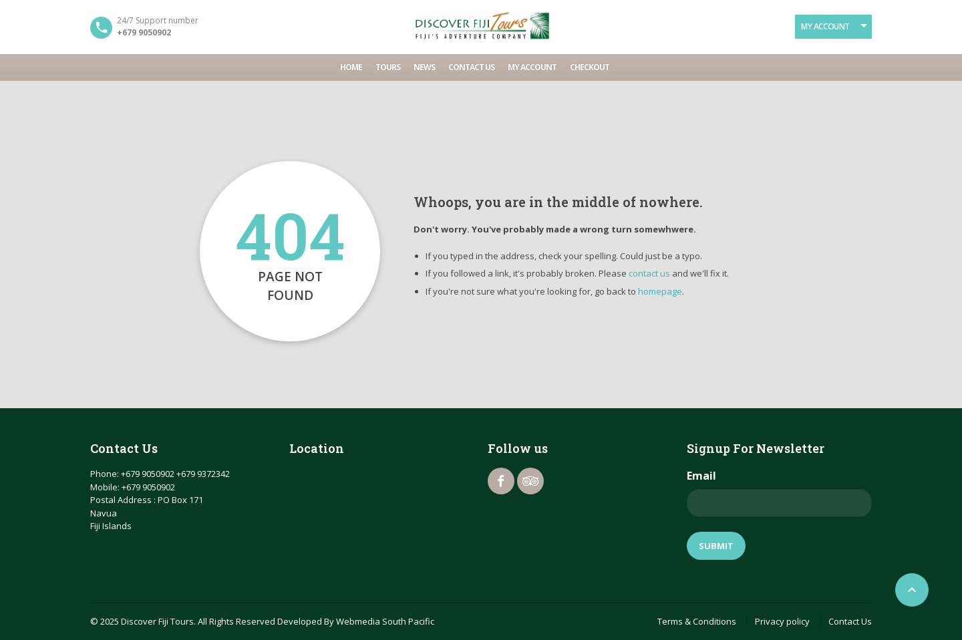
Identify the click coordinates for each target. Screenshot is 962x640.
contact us (649, 273)
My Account (825, 26)
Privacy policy (782, 621)
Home (351, 67)
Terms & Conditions (696, 621)
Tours (387, 67)
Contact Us (471, 67)
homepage (660, 291)
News (424, 67)
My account (532, 67)
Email (701, 475)
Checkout (589, 67)
